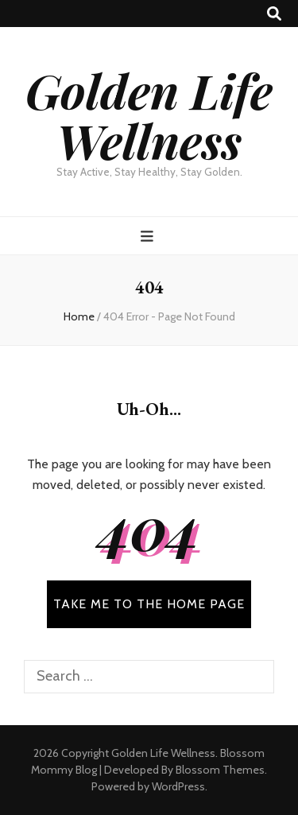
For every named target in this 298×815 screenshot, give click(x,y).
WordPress (178, 786)
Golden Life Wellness (149, 115)
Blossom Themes (220, 770)
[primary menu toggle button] (149, 236)
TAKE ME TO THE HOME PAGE (149, 603)
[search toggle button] (274, 13)
